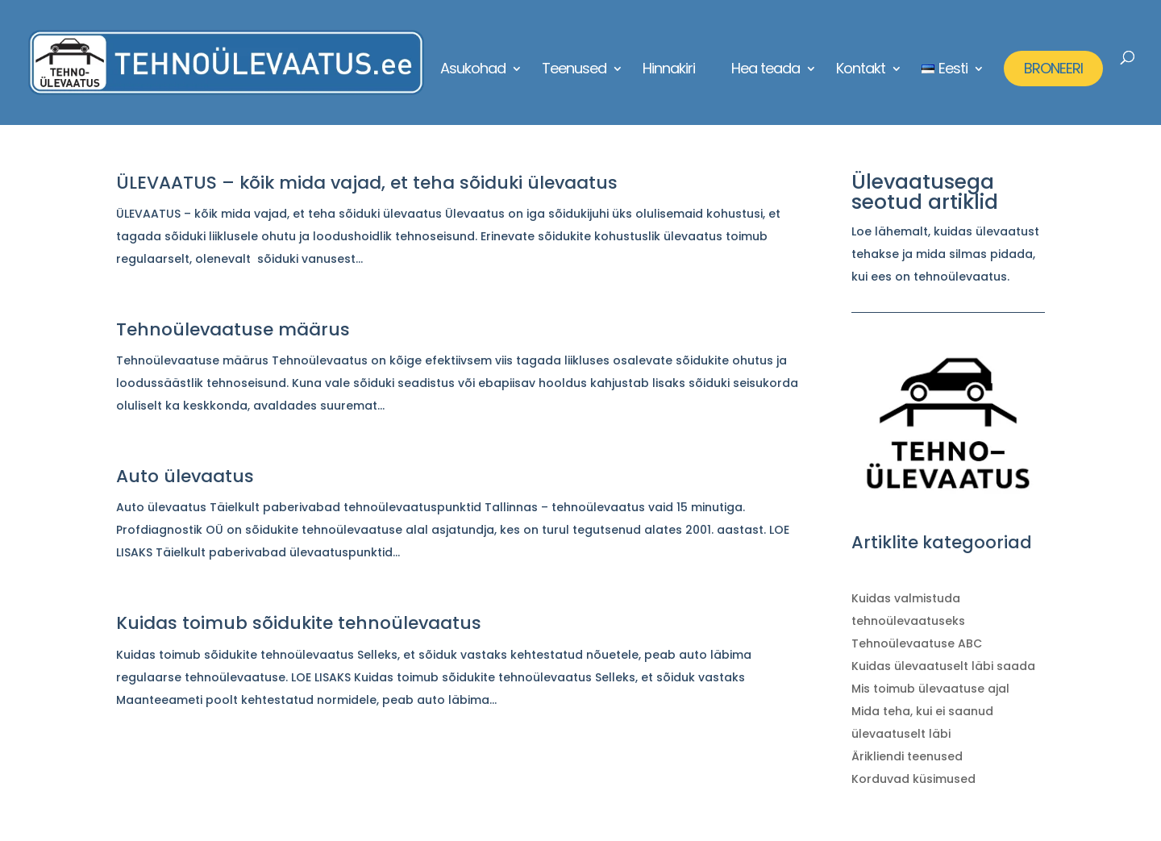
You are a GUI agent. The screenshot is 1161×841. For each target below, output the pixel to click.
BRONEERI (1053, 68)
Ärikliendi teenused (907, 756)
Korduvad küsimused (913, 779)
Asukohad (473, 70)
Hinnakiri (669, 70)
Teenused (574, 70)
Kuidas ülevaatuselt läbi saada (943, 666)
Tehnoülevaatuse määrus (233, 329)
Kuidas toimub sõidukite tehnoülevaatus (298, 622)
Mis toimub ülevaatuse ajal (930, 689)
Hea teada (765, 70)
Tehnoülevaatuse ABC (916, 643)
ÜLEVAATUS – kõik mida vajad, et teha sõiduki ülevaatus (367, 182)
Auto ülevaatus (185, 476)
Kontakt (860, 70)
